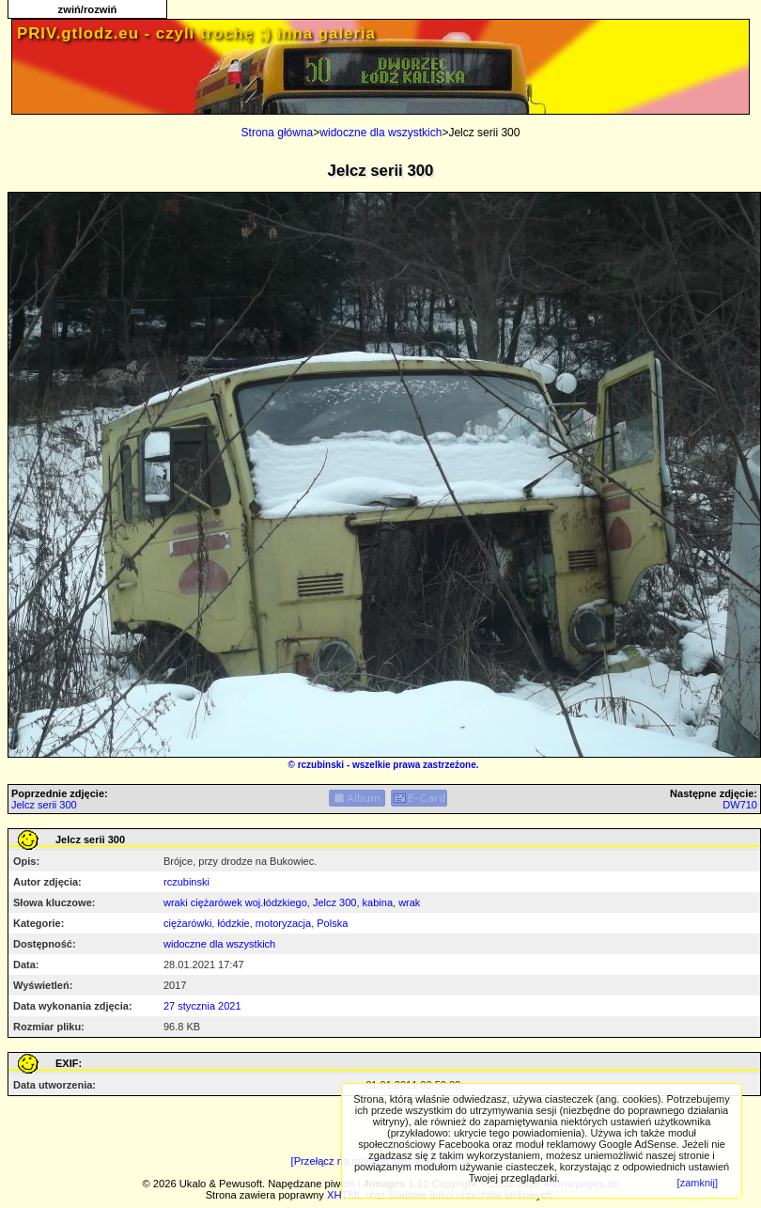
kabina (378, 902)
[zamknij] (697, 1182)
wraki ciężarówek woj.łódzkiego (235, 902)
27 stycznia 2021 (202, 1006)
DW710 (739, 804)
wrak (409, 902)
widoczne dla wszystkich (380, 132)
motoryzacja (283, 923)
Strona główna (277, 132)
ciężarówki (187, 923)
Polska (332, 923)
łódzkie (233, 923)
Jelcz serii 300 (44, 804)
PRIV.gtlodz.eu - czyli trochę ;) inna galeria (196, 33)
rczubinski (321, 765)
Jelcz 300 (334, 902)
